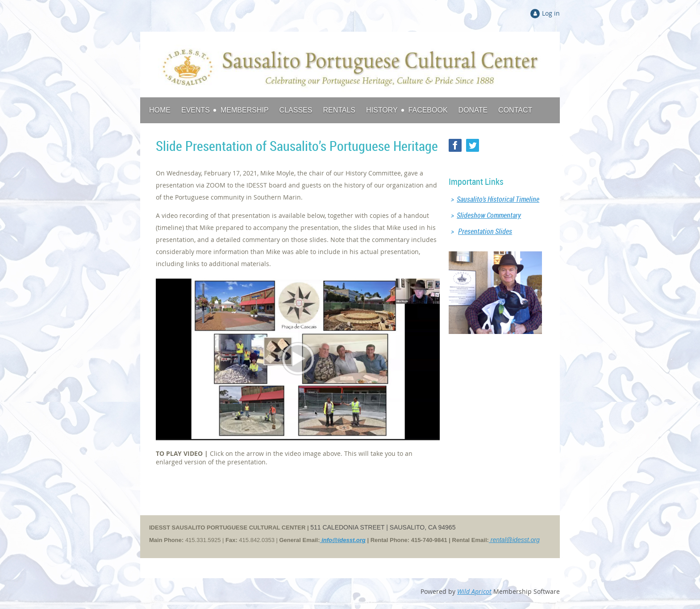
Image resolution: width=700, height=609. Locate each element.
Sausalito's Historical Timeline (498, 199)
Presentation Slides (485, 231)
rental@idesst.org (514, 539)
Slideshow (489, 215)
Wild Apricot (474, 591)
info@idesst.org (343, 540)
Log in (551, 13)
